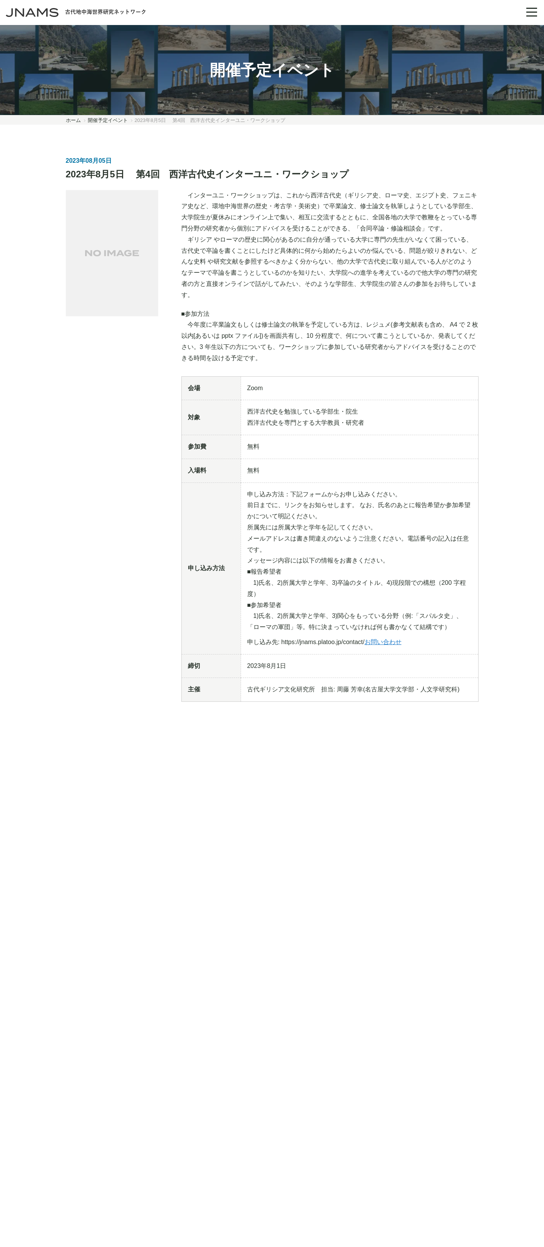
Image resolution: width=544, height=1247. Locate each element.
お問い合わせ (383, 642)
